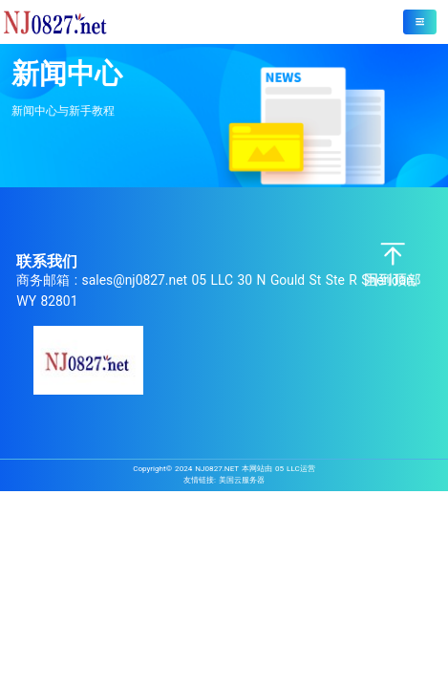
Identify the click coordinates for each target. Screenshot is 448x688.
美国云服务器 (242, 479)
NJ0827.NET (217, 468)
